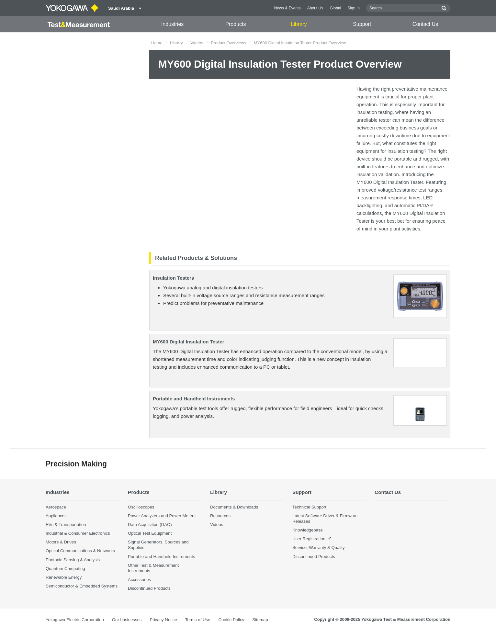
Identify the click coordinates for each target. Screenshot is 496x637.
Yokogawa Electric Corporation (75, 619)
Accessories (139, 579)
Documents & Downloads (234, 507)
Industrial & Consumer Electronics (78, 533)
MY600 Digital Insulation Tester (188, 341)
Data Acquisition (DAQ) (150, 524)
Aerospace (56, 507)
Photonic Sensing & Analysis (73, 559)
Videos (196, 42)
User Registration (308, 538)
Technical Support (309, 507)
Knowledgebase (307, 530)
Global (335, 8)
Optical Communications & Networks (80, 550)
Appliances (56, 515)
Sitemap (260, 619)
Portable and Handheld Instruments (194, 398)
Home (157, 42)
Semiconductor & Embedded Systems (82, 586)
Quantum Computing (65, 568)
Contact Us (425, 24)
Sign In (353, 8)
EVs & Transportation (66, 524)
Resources (220, 515)
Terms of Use (197, 619)
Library (299, 24)
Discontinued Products (149, 588)
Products (235, 24)
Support (362, 24)
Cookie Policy (231, 619)
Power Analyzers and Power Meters (162, 515)
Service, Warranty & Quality (318, 547)
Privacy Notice (163, 619)
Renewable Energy (64, 577)
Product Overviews (228, 42)
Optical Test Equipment (150, 533)
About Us (315, 8)
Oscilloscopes (141, 507)
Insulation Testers (173, 278)
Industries (172, 24)
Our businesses (127, 619)
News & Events (287, 8)
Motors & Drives (61, 542)
